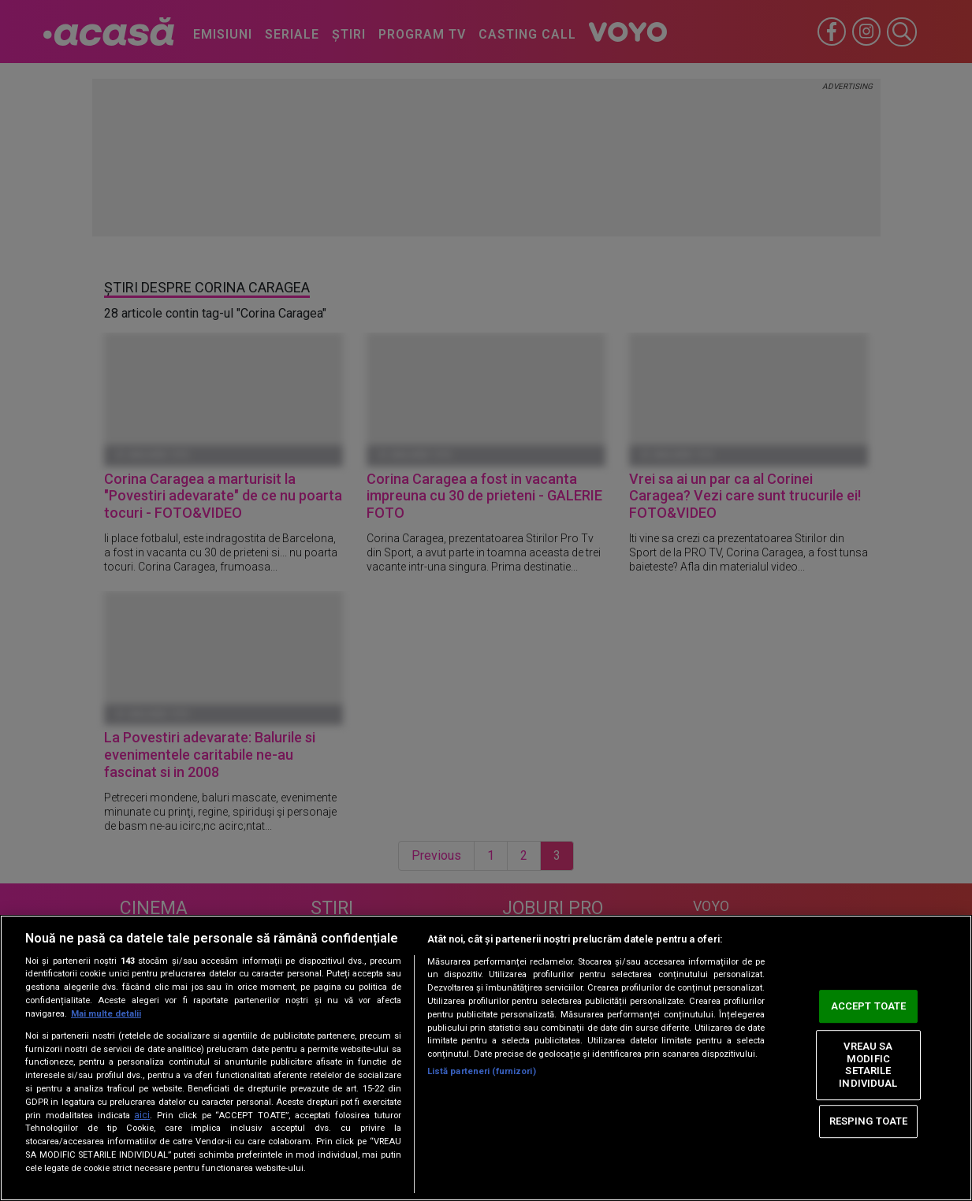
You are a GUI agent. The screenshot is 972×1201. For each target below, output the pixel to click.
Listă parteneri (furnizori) (481, 1071)
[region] (486, 1058)
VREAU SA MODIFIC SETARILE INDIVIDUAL (868, 1064)
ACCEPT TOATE (869, 1007)
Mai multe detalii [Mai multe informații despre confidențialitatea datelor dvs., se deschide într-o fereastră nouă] (106, 1014)
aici (142, 1115)
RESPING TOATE (868, 1121)
